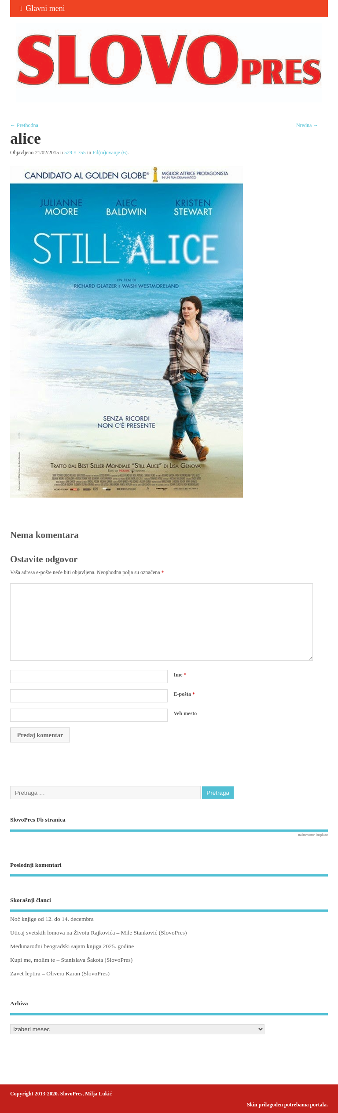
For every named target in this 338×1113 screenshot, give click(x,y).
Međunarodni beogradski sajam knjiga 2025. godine (72, 946)
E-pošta (184, 694)
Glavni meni (42, 8)
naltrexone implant (313, 835)
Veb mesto (185, 713)
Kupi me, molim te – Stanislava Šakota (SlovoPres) (71, 960)
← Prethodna (24, 125)
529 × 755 (75, 152)
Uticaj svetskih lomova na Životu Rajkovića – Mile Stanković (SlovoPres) (98, 932)
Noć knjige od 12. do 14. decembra (52, 919)
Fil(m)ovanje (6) (110, 152)
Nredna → (307, 125)
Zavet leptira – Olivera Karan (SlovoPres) (60, 973)
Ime (180, 675)
